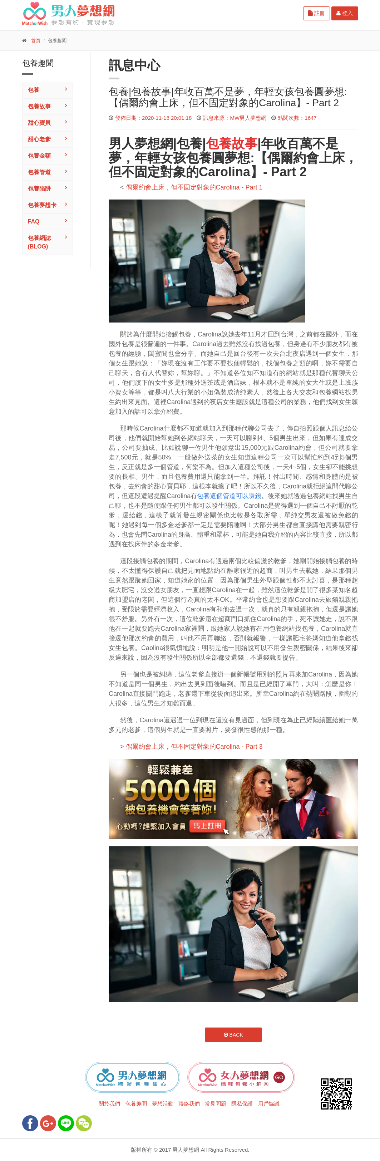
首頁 (35, 40)
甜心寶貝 (39, 123)
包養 (33, 90)
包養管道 (39, 172)
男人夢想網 (141, 143)
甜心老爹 (39, 139)
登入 (344, 13)
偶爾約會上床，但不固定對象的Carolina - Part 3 (194, 746)
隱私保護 (242, 1104)
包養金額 (39, 156)
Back (233, 1035)
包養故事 (39, 106)
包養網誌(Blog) (39, 242)
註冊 (316, 13)
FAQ (34, 221)
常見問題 (215, 1104)
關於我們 (109, 1104)
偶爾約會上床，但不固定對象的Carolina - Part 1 (194, 187)
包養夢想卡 (42, 205)
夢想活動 (162, 1104)
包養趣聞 (136, 1104)
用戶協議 (269, 1104)
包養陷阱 (39, 189)
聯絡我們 (189, 1104)
